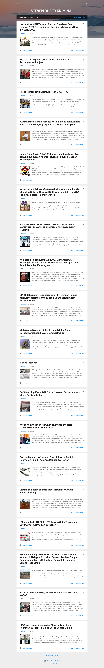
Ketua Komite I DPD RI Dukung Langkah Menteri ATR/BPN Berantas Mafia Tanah (46, 426)
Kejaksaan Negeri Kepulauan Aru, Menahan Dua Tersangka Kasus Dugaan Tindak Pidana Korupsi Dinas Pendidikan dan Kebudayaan (49, 262)
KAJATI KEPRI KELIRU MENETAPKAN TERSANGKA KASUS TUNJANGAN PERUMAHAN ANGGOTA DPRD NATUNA (47, 227)
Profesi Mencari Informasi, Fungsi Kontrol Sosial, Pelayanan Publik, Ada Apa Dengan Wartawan (46, 458)
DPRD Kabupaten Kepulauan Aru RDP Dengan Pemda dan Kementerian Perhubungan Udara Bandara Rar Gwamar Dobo (48, 298)
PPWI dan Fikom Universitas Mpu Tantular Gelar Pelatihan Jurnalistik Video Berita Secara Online (46, 626)
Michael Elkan (55, 663)
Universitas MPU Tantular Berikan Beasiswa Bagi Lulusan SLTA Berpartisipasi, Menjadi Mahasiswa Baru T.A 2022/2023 (49, 27)
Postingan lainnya (52, 655)
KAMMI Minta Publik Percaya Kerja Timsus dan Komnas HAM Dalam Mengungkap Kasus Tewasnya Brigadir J (50, 123)
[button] (83, 24)
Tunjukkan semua (79, 17)
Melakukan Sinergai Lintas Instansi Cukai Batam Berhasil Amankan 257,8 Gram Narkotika (46, 331)
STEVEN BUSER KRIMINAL (52, 11)
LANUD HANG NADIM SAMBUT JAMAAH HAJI (44, 92)
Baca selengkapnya (77, 50)
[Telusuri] (86, 4)
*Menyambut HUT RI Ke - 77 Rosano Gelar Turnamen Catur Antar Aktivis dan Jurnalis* (48, 523)
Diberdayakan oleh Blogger (52, 660)
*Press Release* (28, 362)
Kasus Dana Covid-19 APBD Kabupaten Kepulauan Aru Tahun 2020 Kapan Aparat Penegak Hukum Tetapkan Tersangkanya (49, 157)
